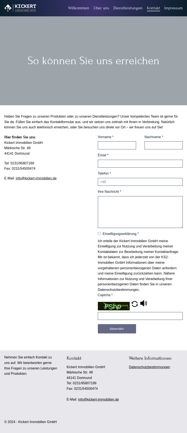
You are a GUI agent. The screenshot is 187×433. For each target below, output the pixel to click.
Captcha (105, 295)
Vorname (106, 137)
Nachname (154, 137)
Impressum (173, 8)
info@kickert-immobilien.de (36, 178)
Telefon (104, 173)
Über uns (101, 8)
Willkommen (78, 8)
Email (103, 155)
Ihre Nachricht (109, 191)
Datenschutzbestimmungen (149, 367)
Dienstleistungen (128, 8)
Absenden (117, 328)
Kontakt (153, 8)
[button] (134, 306)
